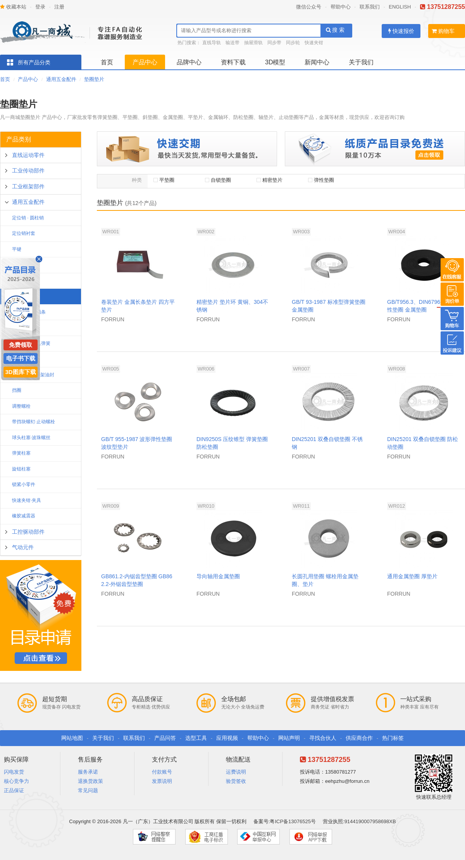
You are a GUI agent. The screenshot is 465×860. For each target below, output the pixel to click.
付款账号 (162, 772)
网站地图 (72, 738)
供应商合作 (359, 738)
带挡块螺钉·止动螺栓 (33, 421)
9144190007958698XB (370, 821)
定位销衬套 (23, 233)
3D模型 (275, 62)
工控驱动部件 (28, 532)
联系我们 (370, 7)
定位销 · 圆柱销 (28, 218)
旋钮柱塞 (21, 469)
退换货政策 (90, 781)
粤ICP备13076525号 (293, 821)
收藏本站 (13, 7)
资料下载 (233, 62)
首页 (107, 62)
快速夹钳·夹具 (26, 500)
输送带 (232, 42)
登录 (40, 7)
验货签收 (236, 781)
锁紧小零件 (23, 484)
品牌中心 (189, 62)
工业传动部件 (28, 170)
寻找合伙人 (322, 738)
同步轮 (293, 42)
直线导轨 (211, 42)
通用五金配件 (61, 79)
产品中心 (145, 62)
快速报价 (401, 31)
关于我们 (361, 62)
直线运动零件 (28, 155)
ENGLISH (400, 7)
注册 (59, 7)
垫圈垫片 (94, 79)
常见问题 (88, 790)
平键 (16, 249)
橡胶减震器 (23, 516)
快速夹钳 (314, 42)
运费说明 (236, 772)
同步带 (274, 42)
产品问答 (165, 738)
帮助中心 (341, 7)
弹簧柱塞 (21, 453)
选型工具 (196, 738)
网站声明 (289, 738)
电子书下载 (20, 358)
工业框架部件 (28, 186)
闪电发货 (14, 772)
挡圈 (16, 390)
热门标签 (393, 738)
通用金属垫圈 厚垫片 (412, 576)
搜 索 (335, 30)
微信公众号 (308, 7)
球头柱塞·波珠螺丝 (31, 437)
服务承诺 (88, 772)
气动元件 (23, 547)
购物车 (443, 31)
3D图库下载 (20, 372)
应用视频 (227, 738)
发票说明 (162, 781)
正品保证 (14, 790)
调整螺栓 (21, 406)
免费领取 (20, 344)
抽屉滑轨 (253, 42)
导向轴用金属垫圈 (218, 576)
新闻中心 (317, 62)
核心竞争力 (16, 781)
